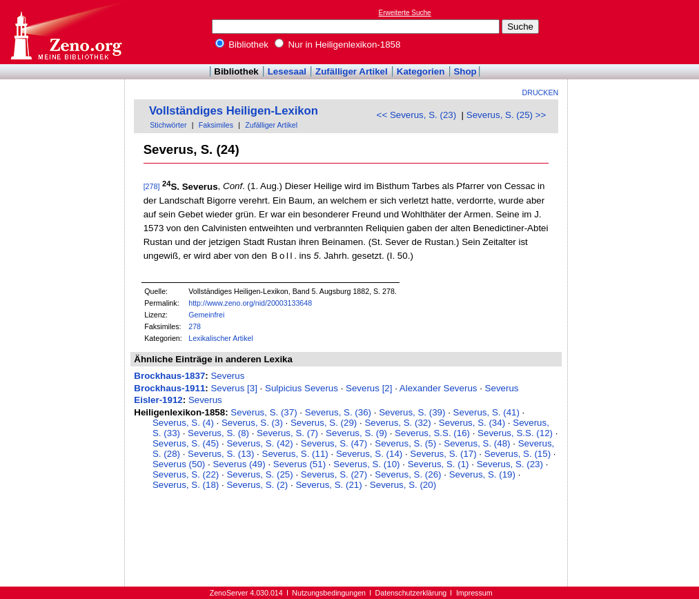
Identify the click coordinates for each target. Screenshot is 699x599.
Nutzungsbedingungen (329, 593)
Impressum (474, 593)
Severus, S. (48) (477, 443)
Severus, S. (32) (397, 423)
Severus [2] (369, 388)
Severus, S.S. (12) (515, 433)
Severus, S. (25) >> (506, 115)
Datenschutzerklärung (411, 593)
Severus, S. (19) (482, 474)
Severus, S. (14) (369, 454)
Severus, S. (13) (221, 454)
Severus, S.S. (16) (432, 433)
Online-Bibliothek (65, 32)
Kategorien (421, 71)
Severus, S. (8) (218, 433)
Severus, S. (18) (185, 485)
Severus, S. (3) (252, 423)
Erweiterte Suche (405, 13)
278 (194, 326)
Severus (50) (178, 464)
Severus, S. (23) (510, 464)
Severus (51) (299, 464)
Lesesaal (287, 71)
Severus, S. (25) (259, 474)
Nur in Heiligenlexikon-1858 (338, 44)
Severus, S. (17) (443, 454)
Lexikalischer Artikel (220, 338)
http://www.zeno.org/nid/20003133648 (250, 303)
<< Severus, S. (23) (417, 115)
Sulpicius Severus (301, 388)
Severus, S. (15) (517, 454)
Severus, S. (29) (324, 423)
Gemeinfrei (206, 315)
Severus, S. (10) (366, 464)
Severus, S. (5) (405, 443)
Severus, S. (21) (328, 485)
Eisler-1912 (158, 400)
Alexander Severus (439, 388)
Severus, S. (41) (486, 412)
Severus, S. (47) (334, 443)
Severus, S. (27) (334, 474)
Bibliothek (242, 44)
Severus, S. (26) (408, 474)
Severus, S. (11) (295, 454)
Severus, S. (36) (338, 412)
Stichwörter (168, 125)
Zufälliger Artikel (351, 71)
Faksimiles (216, 125)
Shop (464, 71)
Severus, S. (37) (263, 412)
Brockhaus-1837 (169, 376)
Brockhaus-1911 (169, 388)
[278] (152, 187)
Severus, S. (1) (438, 464)
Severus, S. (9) (356, 433)
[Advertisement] (635, 32)
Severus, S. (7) (287, 433)
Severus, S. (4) (183, 423)
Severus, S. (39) (412, 412)
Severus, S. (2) (257, 485)
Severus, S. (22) (185, 474)
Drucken (540, 92)
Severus (227, 376)
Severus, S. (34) (472, 423)
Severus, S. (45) (185, 443)
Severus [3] (233, 388)
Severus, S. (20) (403, 485)
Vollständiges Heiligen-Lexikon (233, 110)
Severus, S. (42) (259, 443)
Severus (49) (239, 464)
